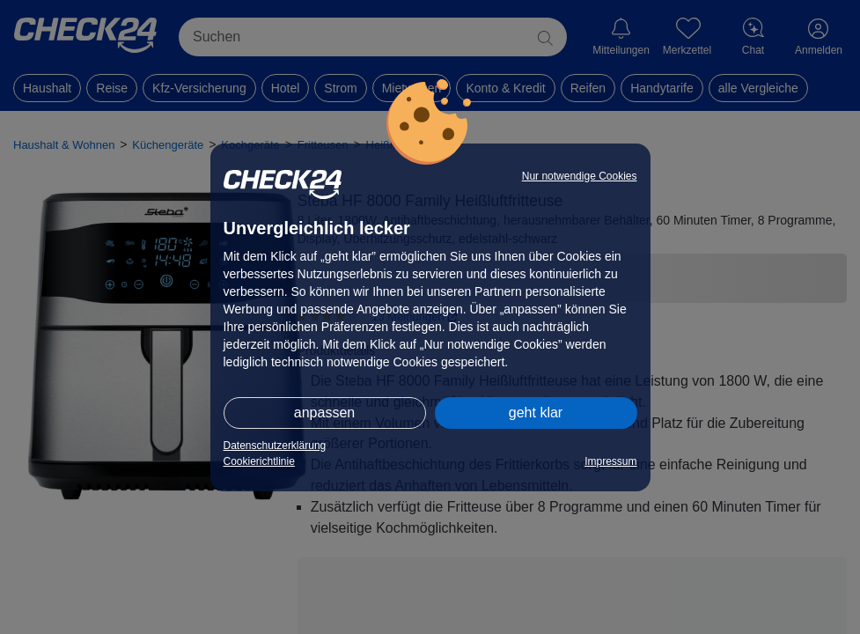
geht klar (535, 412)
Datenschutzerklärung (275, 445)
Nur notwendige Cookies (579, 176)
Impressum (610, 461)
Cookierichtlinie (259, 461)
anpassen (324, 412)
